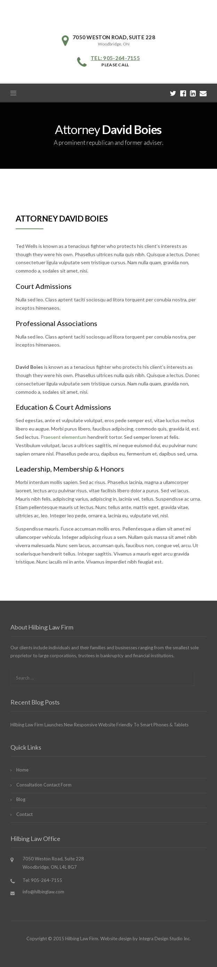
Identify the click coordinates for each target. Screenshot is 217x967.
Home (22, 770)
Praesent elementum (63, 437)
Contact (24, 814)
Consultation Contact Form (44, 784)
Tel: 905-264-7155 (115, 58)
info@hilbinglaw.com (43, 891)
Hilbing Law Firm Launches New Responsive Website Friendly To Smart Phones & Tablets (99, 724)
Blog (20, 799)
